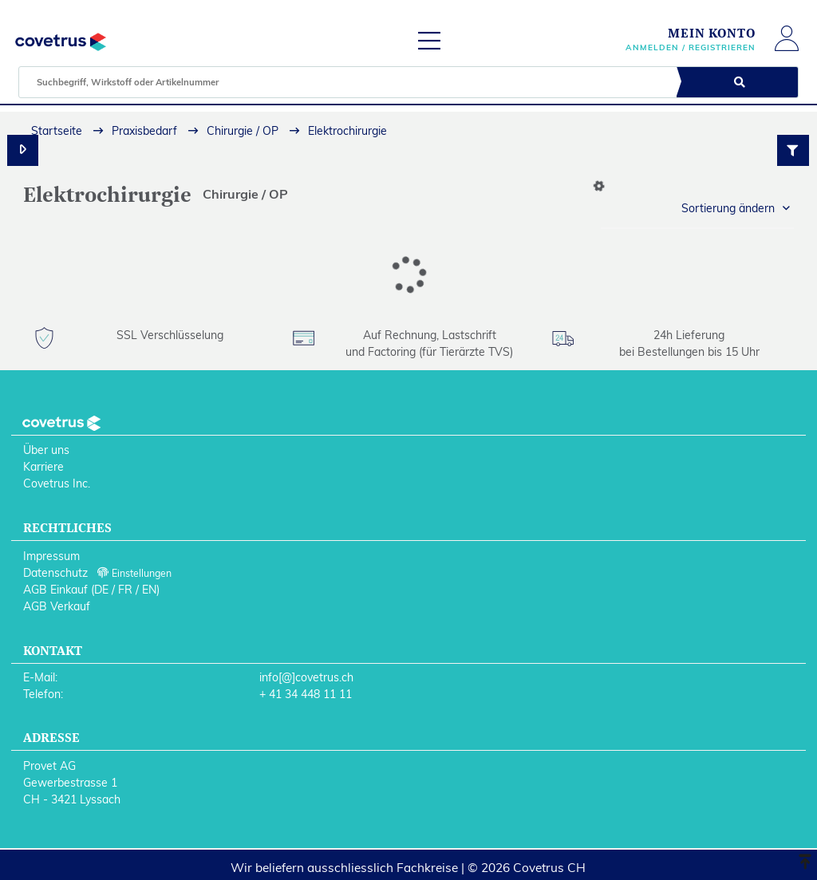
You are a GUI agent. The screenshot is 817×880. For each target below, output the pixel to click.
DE (101, 589)
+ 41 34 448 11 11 (305, 694)
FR (125, 589)
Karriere (43, 467)
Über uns (46, 450)
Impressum (51, 556)
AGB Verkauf (56, 606)
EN (149, 589)
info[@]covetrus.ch (306, 677)
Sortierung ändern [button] (728, 208)
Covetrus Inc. (56, 483)
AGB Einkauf (55, 589)
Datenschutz (55, 573)
